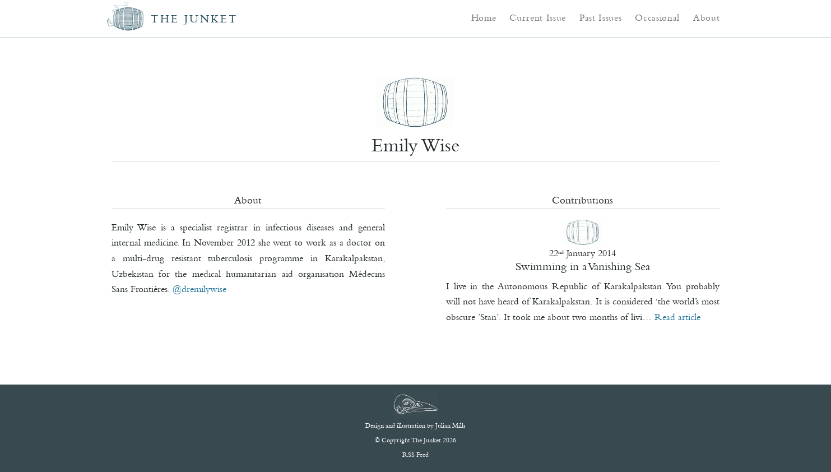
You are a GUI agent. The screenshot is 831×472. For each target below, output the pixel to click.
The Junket (194, 18)
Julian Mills (450, 425)
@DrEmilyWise (199, 288)
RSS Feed (415, 455)
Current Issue (537, 17)
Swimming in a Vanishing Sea (583, 266)
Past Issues (600, 17)
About (706, 17)
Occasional (657, 17)
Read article (677, 316)
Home (483, 17)
